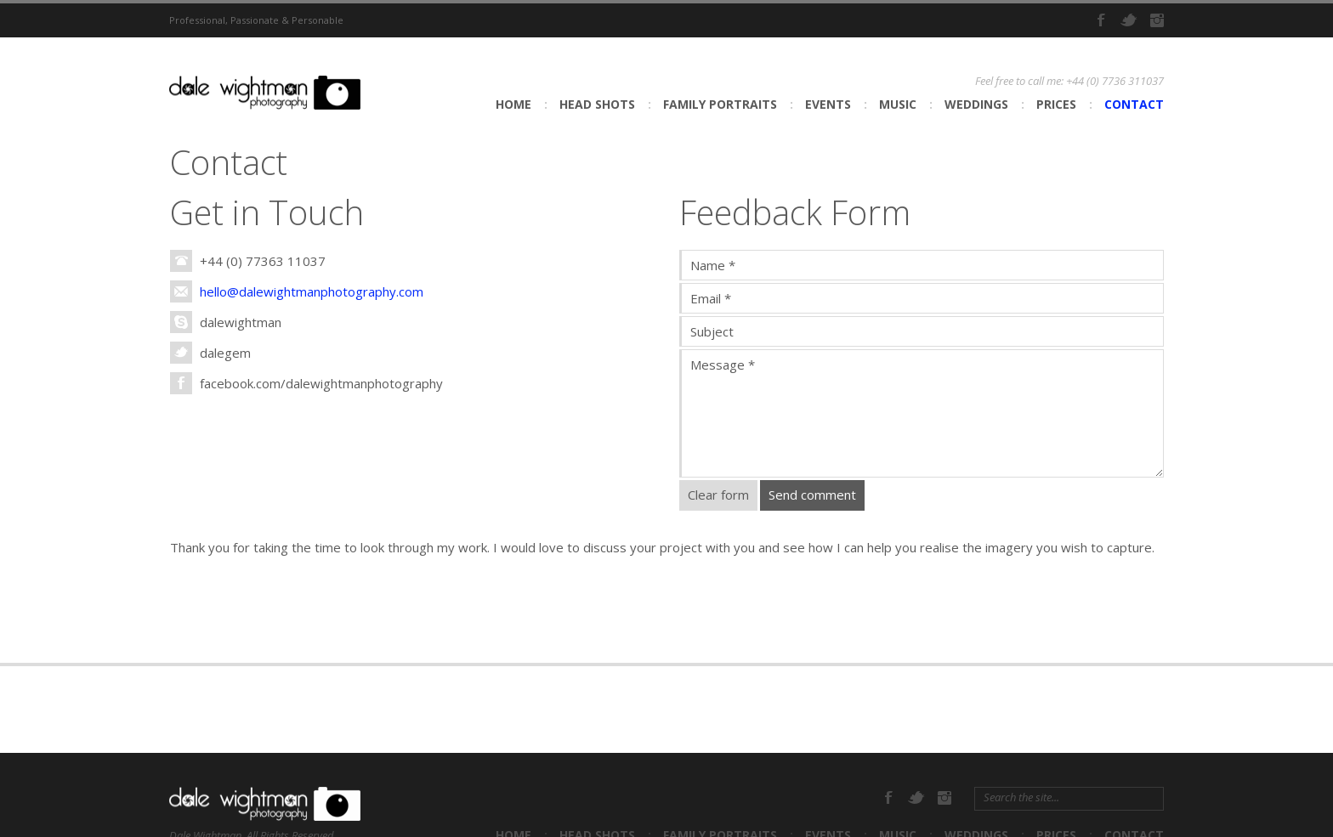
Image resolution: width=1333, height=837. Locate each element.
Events (828, 104)
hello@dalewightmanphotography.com (311, 291)
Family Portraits (720, 104)
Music (897, 104)
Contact (1134, 104)
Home (513, 104)
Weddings (976, 104)
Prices (1056, 104)
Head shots (597, 104)
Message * (921, 413)
